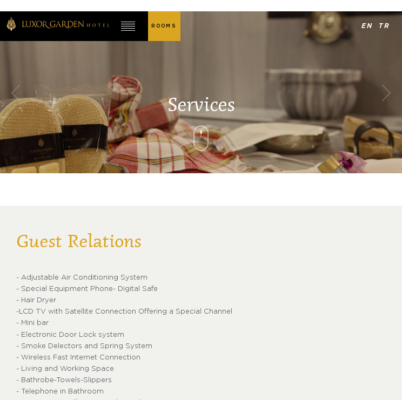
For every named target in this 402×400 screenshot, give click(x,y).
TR (385, 26)
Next (386, 92)
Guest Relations (79, 242)
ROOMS (163, 26)
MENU (128, 26)
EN (367, 26)
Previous (15, 92)
